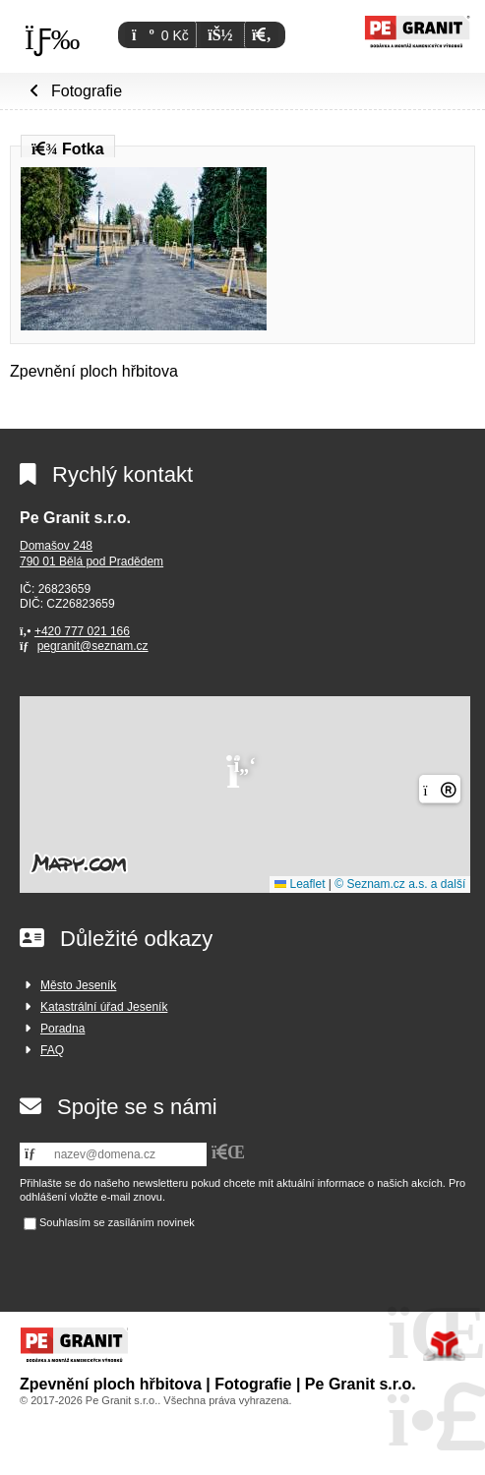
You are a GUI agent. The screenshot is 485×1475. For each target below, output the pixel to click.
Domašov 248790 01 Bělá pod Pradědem (91, 553)
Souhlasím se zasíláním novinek (117, 1223)
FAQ (52, 1050)
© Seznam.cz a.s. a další (399, 884)
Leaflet (299, 884)
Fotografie (86, 91)
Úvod (417, 32)
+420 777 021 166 (82, 631)
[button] (261, 35)
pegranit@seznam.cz (93, 646)
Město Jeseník (78, 985)
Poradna (62, 1028)
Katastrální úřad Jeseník (103, 1007)
